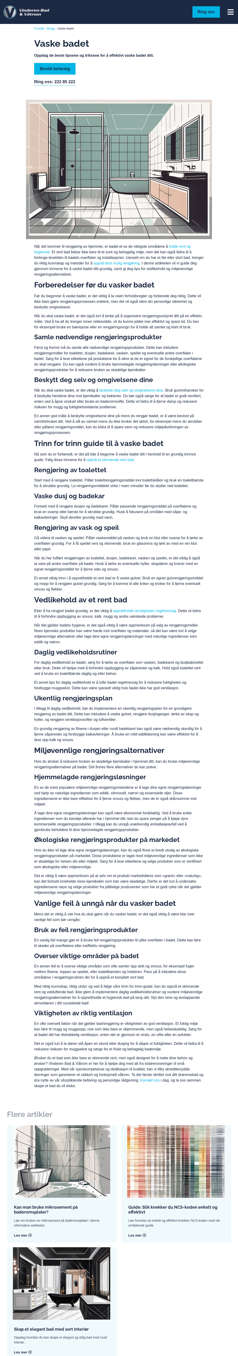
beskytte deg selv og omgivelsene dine (131, 390)
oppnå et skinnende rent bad (110, 460)
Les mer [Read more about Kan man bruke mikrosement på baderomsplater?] (23, 1235)
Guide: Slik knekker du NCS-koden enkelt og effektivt (172, 1209)
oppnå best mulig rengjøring (116, 263)
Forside (39, 28)
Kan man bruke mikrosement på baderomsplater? (46, 1209)
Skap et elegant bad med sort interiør (51, 1328)
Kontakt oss (150, 1080)
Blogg (51, 28)
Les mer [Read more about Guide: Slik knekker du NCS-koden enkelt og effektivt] (137, 1235)
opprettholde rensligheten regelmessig (144, 611)
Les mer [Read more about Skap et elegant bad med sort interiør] (23, 1352)
